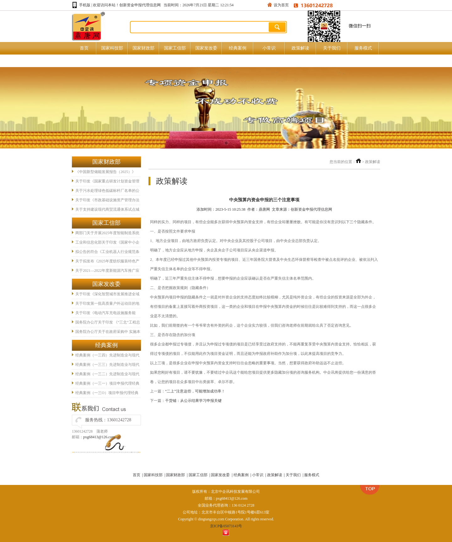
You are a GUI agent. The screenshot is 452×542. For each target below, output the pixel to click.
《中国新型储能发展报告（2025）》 (105, 172)
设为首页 (281, 5)
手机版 (84, 5)
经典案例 (237, 48)
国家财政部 (143, 48)
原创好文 (87, 60)
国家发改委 (206, 48)
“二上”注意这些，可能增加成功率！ (195, 391)
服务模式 (363, 48)
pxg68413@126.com (99, 437)
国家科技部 (112, 48)
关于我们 (332, 48)
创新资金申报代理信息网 (140, 5)
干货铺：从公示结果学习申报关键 (193, 400)
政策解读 (300, 48)
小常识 (269, 48)
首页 (84, 48)
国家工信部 (175, 48)
